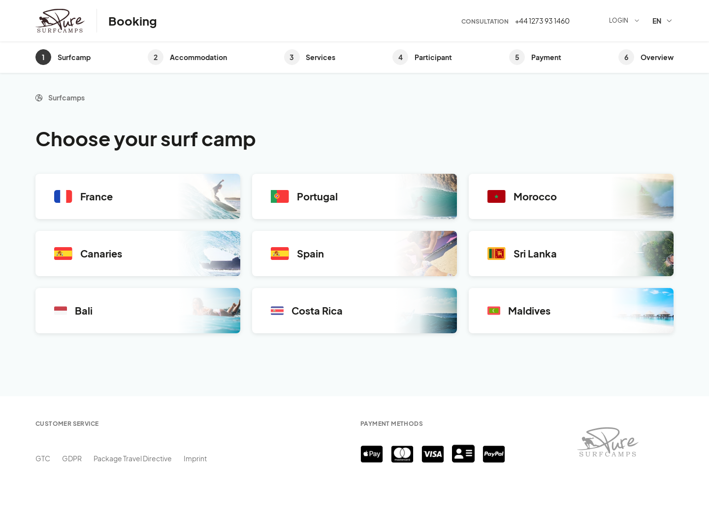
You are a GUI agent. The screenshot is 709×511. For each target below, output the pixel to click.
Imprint (195, 458)
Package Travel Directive (133, 458)
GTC (42, 458)
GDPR (72, 458)
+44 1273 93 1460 (542, 20)
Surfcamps (66, 97)
